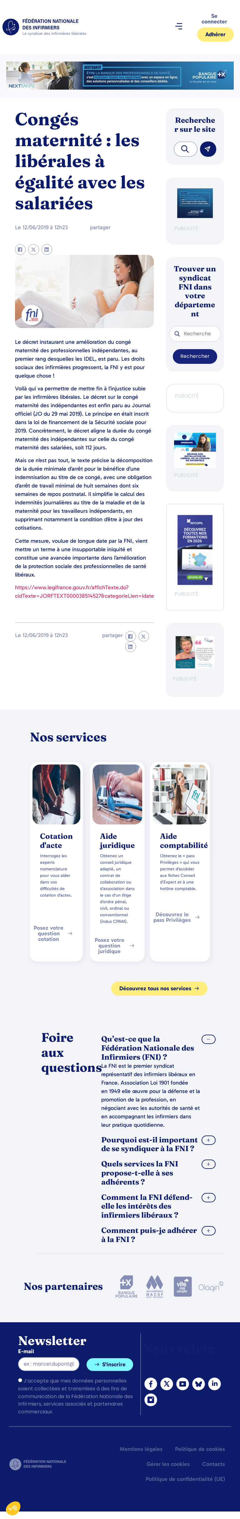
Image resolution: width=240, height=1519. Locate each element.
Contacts (213, 1464)
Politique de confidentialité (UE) (185, 1479)
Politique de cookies (200, 1449)
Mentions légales (141, 1449)
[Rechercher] (208, 149)
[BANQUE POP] (195, 216)
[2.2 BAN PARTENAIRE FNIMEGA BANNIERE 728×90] (120, 88)
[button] (179, 27)
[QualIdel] (195, 666)
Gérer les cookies (168, 1464)
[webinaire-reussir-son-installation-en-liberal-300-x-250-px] (195, 466)
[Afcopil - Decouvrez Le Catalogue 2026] (195, 583)
